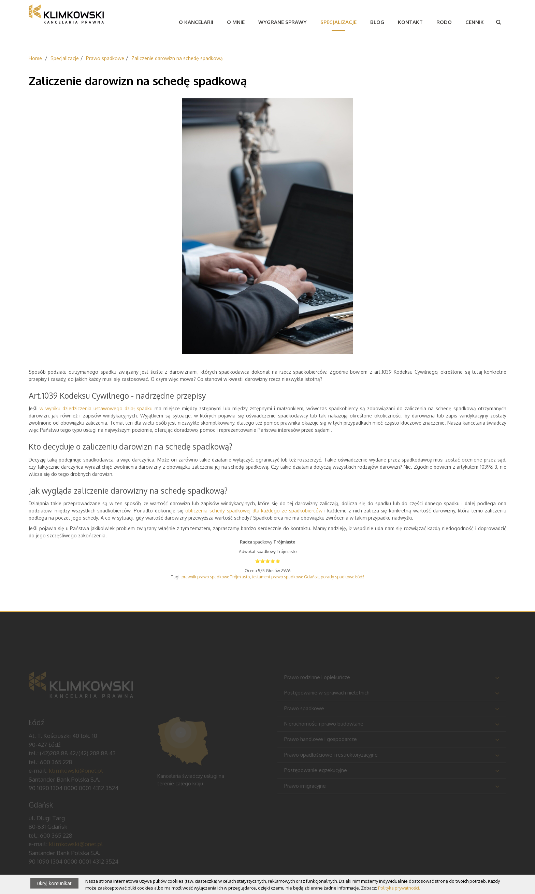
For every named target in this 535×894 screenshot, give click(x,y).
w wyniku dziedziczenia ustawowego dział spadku (96, 408)
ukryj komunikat (54, 883)
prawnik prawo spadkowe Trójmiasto (216, 576)
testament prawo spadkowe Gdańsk (285, 576)
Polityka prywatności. (399, 888)
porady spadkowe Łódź (342, 576)
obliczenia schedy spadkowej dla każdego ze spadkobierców (253, 510)
